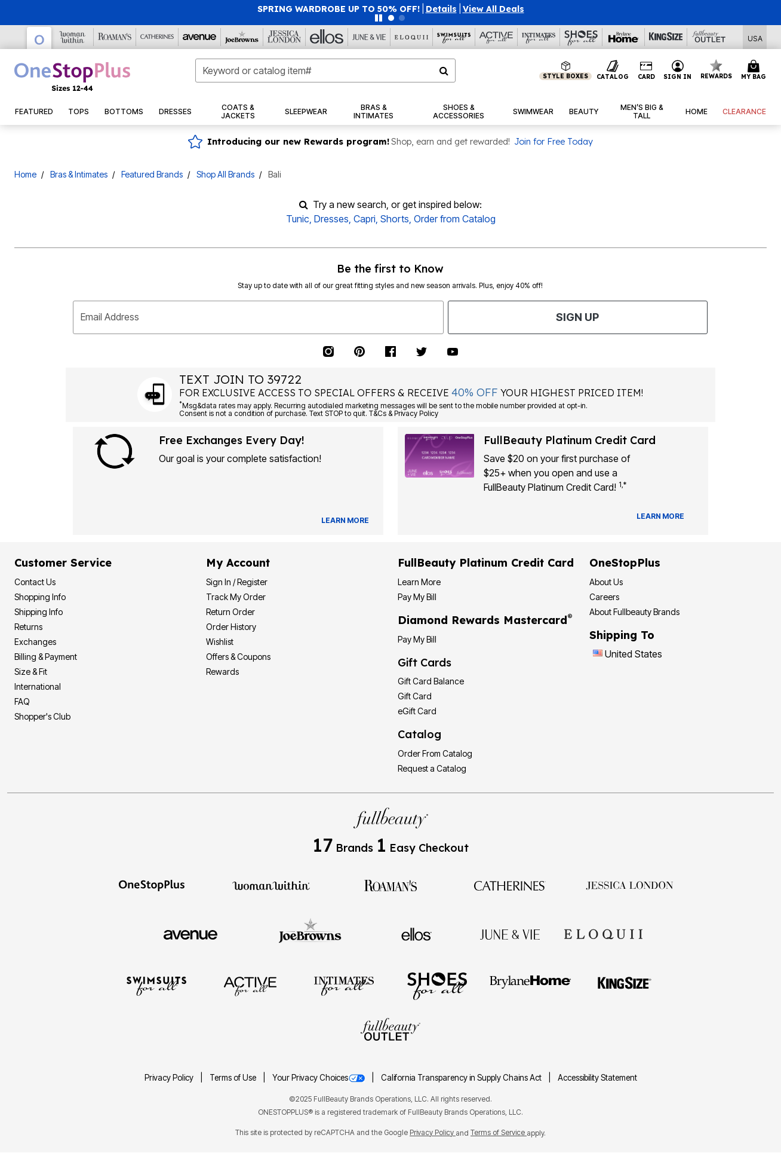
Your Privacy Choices (319, 1077)
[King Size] (666, 37)
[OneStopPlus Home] (72, 76)
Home (25, 174)
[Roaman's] (115, 37)
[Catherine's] (157, 37)
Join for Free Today (553, 141)
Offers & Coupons (238, 657)
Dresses (331, 219)
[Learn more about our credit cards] (660, 516)
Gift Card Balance (431, 681)
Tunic (297, 219)
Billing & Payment (45, 657)
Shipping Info (38, 612)
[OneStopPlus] (39, 38)
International (37, 686)
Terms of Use (234, 1077)
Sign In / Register (236, 582)
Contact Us (35, 582)
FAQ (22, 701)
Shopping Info (40, 597)
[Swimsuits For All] (454, 37)
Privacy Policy (169, 1077)
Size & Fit (30, 671)
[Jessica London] (284, 37)
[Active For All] (496, 37)
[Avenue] (200, 37)
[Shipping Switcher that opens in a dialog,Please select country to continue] (755, 37)
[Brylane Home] (623, 37)
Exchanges (35, 642)
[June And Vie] (369, 37)
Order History (231, 627)
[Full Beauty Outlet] (708, 37)
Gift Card (415, 696)
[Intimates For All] (539, 37)
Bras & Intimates (78, 174)
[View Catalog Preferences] (345, 520)
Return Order (230, 612)
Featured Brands (152, 174)
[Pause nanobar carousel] (378, 18)
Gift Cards (424, 662)
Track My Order (236, 597)
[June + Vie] (510, 934)
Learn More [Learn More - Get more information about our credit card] (419, 582)
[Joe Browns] (242, 37)
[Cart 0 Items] (755, 70)
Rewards (222, 671)
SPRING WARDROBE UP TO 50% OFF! (338, 9)
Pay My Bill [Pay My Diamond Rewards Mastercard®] (417, 639)
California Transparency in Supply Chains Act (462, 1077)
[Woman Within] (72, 37)
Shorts (394, 219)
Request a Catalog (432, 768)
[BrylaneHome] (530, 986)
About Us (606, 582)
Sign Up (577, 317)
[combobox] (325, 70)
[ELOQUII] (603, 932)
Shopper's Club (42, 716)
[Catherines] (510, 885)
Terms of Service (499, 1132)
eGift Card (417, 711)
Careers (604, 597)
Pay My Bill (417, 597)
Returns (28, 627)
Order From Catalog (435, 753)
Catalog (419, 734)
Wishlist (219, 642)
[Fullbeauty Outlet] (390, 1031)
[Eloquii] (411, 37)
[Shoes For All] (581, 37)
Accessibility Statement (597, 1077)
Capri (364, 219)
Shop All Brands (225, 174)
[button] (441, 9)
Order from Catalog (455, 219)
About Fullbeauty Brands (634, 612)
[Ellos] (327, 37)
